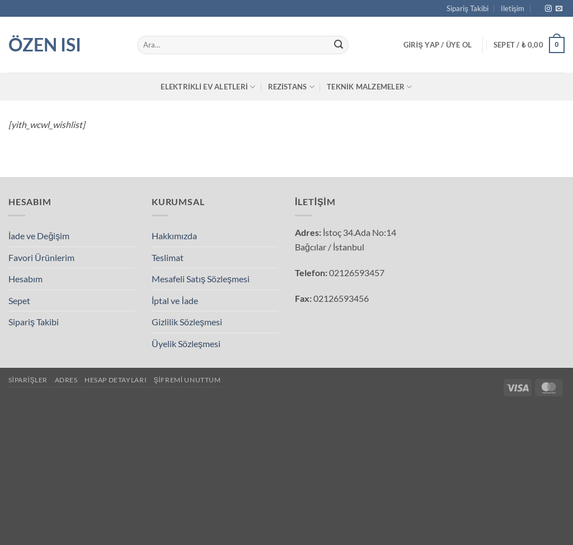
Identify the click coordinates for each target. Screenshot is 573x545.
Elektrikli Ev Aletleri (208, 87)
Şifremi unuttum (187, 380)
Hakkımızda (174, 235)
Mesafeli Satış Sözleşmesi (201, 278)
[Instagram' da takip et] (548, 9)
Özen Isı (44, 45)
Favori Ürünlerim (41, 257)
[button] (437, 45)
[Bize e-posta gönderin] (559, 9)
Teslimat (168, 257)
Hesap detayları (115, 380)
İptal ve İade (175, 300)
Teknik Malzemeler (369, 87)
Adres (66, 380)
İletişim (512, 8)
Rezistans (291, 87)
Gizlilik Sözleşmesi (187, 321)
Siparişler (28, 380)
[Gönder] (338, 45)
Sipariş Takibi (467, 8)
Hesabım (25, 278)
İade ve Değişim (38, 235)
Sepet (19, 300)
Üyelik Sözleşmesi (186, 343)
